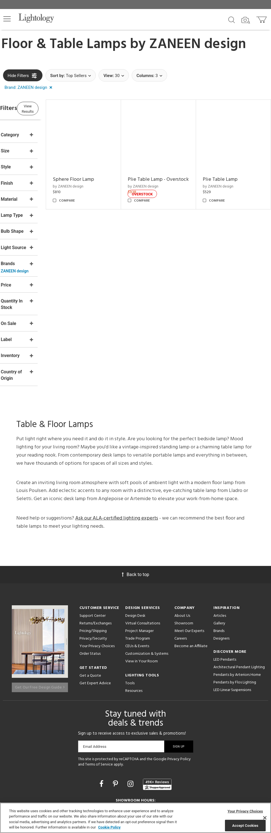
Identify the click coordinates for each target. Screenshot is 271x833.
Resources (133, 645)
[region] (135, 818)
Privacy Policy (179, 713)
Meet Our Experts (189, 586)
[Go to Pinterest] (116, 738)
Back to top (135, 529)
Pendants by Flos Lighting (234, 637)
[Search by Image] (245, 20)
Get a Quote (90, 630)
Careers (180, 593)
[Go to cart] (262, 18)
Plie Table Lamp (229, 170)
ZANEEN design (197, 44)
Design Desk (135, 570)
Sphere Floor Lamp (100, 170)
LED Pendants (224, 614)
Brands (218, 586)
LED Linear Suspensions (232, 645)
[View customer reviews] (157, 738)
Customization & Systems (146, 608)
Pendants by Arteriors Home (237, 629)
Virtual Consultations (142, 578)
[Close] (265, 818)
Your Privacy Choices (97, 601)
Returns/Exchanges (95, 578)
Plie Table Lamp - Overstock (165, 174)
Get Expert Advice (95, 638)
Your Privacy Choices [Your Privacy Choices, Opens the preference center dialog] (245, 811)
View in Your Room (141, 616)
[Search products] (231, 19)
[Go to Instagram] (131, 738)
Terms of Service (99, 719)
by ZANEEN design (95, 177)
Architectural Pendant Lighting (239, 622)
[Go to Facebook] (102, 738)
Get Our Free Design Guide (40, 639)
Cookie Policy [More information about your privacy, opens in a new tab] (109, 827)
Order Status (90, 608)
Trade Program (137, 593)
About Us (182, 570)
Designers (221, 593)
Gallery (219, 578)
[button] (7, 19)
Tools (130, 638)
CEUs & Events (137, 601)
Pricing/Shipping (93, 586)
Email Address (94, 701)
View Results (49, 108)
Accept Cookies (245, 825)
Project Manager (139, 586)
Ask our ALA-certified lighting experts (116, 473)
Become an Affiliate (191, 601)
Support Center (92, 570)
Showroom (183, 578)
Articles (219, 570)
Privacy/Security (93, 593)
